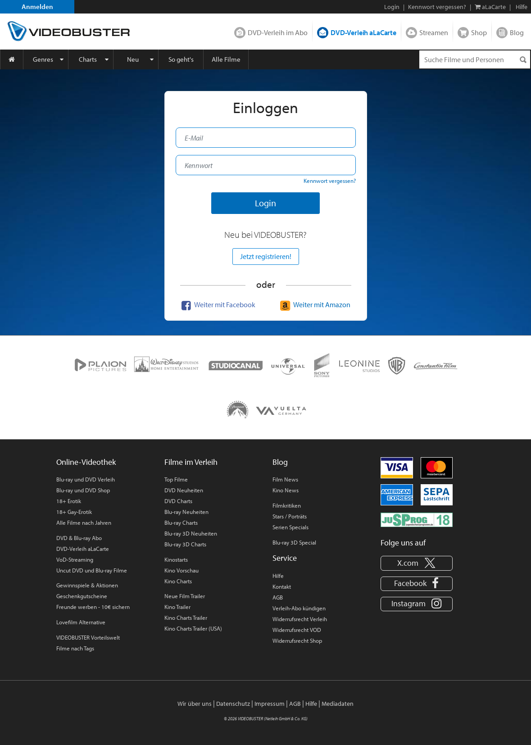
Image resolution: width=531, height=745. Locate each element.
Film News (285, 479)
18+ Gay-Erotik (74, 511)
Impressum (269, 704)
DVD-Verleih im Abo (278, 32)
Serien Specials (290, 527)
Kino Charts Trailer (185, 617)
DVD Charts (178, 500)
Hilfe (278, 575)
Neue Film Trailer (184, 596)
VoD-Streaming (74, 559)
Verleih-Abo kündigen (299, 608)
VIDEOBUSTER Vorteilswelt (88, 637)
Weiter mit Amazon (314, 304)
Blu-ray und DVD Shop (83, 490)
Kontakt (281, 586)
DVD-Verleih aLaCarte (363, 32)
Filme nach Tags (75, 648)
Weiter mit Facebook (217, 304)
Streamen (433, 32)
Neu (133, 59)
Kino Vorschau (181, 570)
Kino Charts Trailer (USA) (193, 628)
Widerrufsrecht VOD (296, 629)
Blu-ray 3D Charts (185, 544)
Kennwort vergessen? (437, 7)
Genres (43, 59)
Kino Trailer (177, 606)
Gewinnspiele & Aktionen (87, 585)
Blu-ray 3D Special (294, 542)
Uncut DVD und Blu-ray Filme (91, 570)
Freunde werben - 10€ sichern (93, 606)
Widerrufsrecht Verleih (299, 618)
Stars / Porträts (289, 516)
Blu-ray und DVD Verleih (85, 479)
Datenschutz (233, 704)
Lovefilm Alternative (80, 622)
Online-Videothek (86, 462)
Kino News (285, 490)
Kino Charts (178, 581)
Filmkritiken (286, 505)
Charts (88, 59)
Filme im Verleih (191, 462)
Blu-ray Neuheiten (186, 511)
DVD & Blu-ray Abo (79, 537)
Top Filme (176, 479)
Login (391, 7)
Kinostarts (176, 559)
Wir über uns (194, 704)
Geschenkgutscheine (81, 596)
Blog (517, 32)
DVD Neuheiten (183, 490)
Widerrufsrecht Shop (297, 640)
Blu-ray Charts (181, 522)
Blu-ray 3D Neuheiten (190, 533)
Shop (479, 32)
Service (284, 558)
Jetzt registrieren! (265, 256)
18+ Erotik (68, 500)
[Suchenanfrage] (474, 59)
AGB (277, 597)
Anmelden (37, 6)
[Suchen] (523, 60)
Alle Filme (226, 59)
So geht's (181, 59)
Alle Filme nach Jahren (83, 522)
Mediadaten (338, 704)
